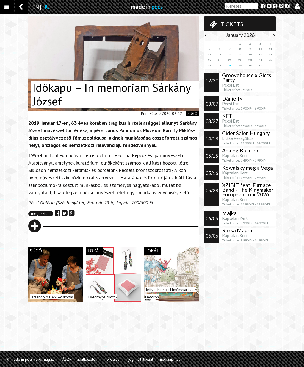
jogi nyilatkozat (140, 359)
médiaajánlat (169, 359)
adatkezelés (87, 359)
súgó (192, 113)
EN (35, 7)
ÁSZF (66, 359)
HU (45, 7)
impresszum (113, 359)
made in (147, 6)
